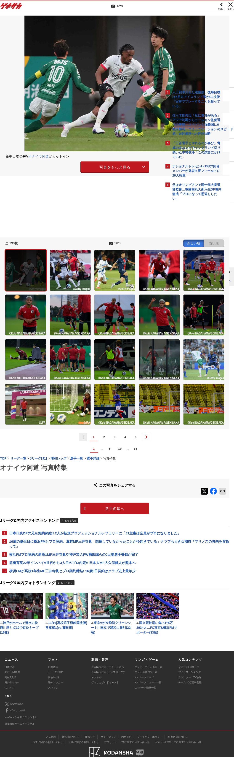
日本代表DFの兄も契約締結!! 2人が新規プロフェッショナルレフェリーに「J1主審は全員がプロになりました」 (81, 472)
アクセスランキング (189, 658)
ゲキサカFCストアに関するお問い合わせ (178, 728)
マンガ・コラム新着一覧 (148, 653)
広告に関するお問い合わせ (48, 728)
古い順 (138, 243)
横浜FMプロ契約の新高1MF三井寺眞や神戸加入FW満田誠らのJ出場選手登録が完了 (73, 496)
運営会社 (90, 723)
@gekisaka (14, 690)
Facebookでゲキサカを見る (191, 282)
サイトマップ (108, 723)
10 (82, 387)
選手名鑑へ (77, 445)
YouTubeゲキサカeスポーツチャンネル (108, 661)
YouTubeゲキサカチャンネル (107, 653)
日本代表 (10, 653)
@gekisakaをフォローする (191, 272)
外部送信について (178, 723)
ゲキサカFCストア (188, 653)
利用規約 (126, 723)
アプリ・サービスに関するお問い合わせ (126, 728)
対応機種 (51, 723)
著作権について (70, 723)
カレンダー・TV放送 (190, 663)
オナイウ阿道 (38, 156)
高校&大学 (10, 663)
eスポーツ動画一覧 (145, 673)
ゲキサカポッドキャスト (105, 668)
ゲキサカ (11, 7)
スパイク (10, 673)
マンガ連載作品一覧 (146, 658)
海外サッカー (12, 668)
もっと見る (70, 457)
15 (97, 387)
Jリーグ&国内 (12, 658)
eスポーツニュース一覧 (148, 668)
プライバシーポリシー (149, 723)
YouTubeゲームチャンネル (20, 710)
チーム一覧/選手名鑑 (190, 668)
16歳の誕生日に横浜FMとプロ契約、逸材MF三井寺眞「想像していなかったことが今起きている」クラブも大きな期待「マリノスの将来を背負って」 (81, 485)
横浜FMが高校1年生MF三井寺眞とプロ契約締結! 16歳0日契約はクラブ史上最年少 (72, 513)
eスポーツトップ (144, 663)
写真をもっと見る (77, 166)
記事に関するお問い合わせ (84, 728)
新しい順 (118, 243)
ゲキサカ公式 (15, 696)
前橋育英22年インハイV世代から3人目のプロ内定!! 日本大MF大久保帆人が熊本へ (72, 505)
